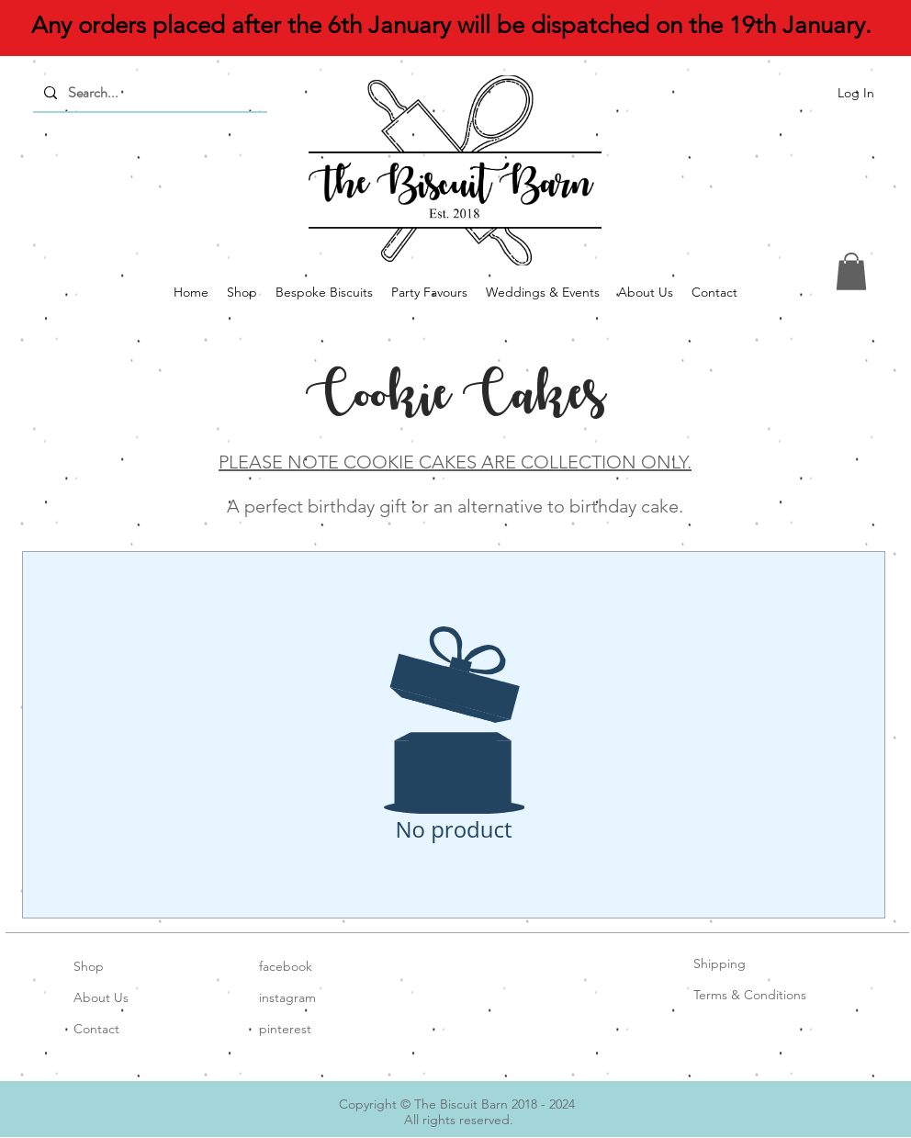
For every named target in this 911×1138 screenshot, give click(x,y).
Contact (96, 1028)
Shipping (719, 963)
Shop (88, 966)
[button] (851, 271)
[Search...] (148, 93)
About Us (101, 997)
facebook (285, 966)
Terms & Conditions (749, 994)
